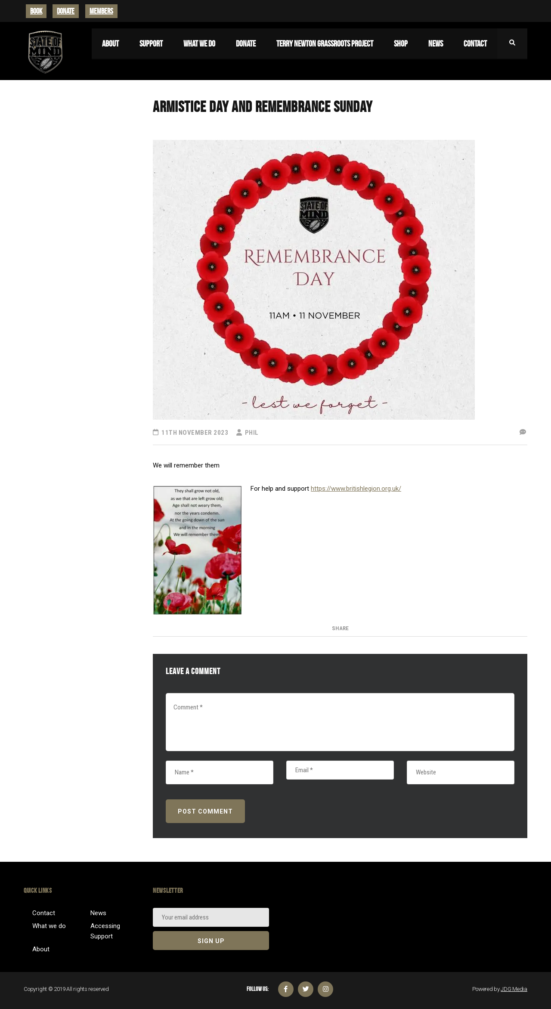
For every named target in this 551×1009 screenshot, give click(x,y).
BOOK (36, 11)
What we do (49, 926)
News (98, 913)
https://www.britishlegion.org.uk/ (356, 488)
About (41, 949)
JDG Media (514, 989)
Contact (43, 913)
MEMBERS (101, 11)
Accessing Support (105, 931)
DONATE (65, 11)
